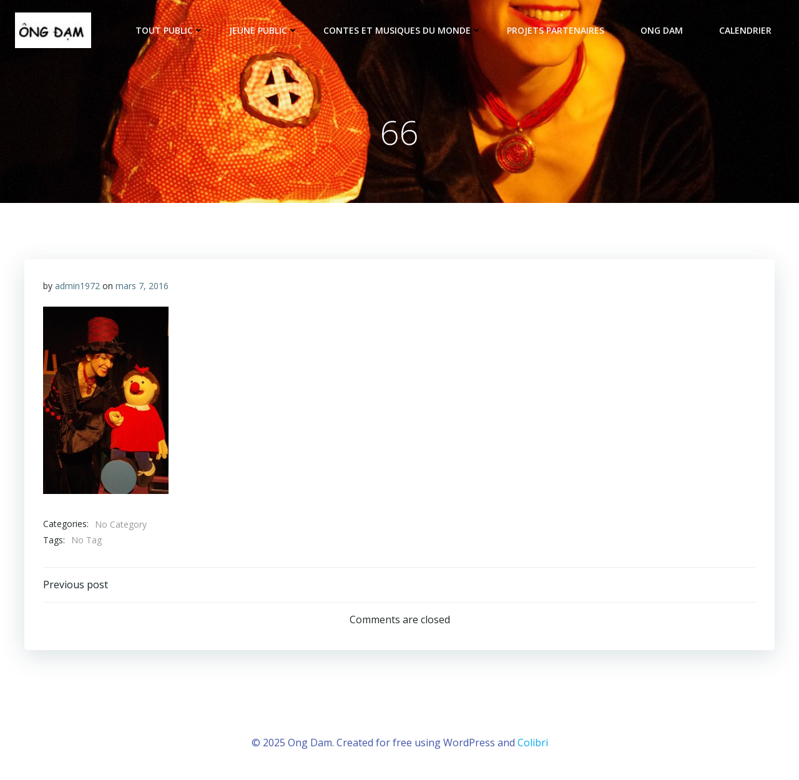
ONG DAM (667, 30)
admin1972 (77, 286)
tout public (169, 30)
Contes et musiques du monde (402, 30)
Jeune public (263, 30)
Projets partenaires (561, 30)
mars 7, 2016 (142, 286)
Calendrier (745, 30)
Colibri (532, 742)
